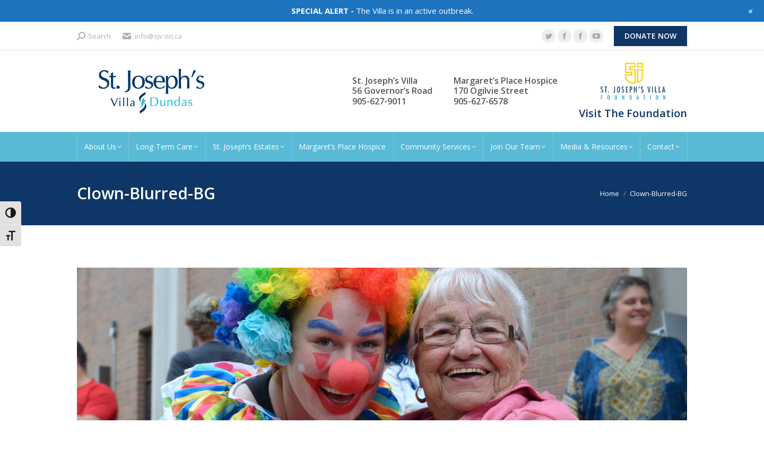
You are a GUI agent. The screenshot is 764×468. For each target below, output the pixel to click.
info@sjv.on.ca (151, 36)
